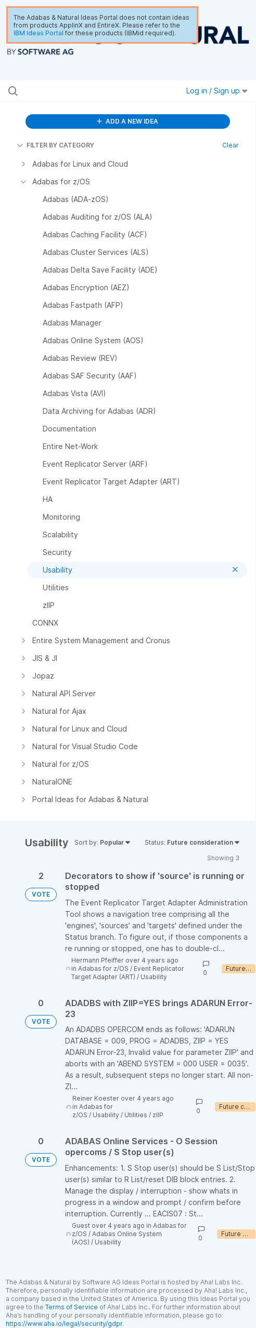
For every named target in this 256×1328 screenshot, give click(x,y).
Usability (153, 977)
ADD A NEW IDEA (127, 121)
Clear (230, 145)
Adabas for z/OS (103, 968)
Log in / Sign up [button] (217, 90)
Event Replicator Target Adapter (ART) (127, 973)
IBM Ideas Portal (38, 33)
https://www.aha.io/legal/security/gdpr (64, 1323)
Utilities (135, 1115)
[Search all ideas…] (77, 91)
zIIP (157, 1115)
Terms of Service (71, 1307)
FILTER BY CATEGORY (55, 145)
